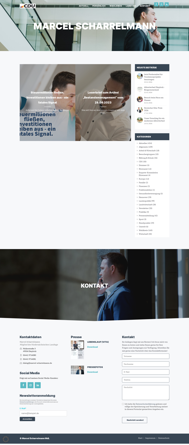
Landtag (131, 6)
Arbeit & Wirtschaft (147, 150)
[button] (6, 439)
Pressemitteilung (146, 215)
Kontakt (145, 6)
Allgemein (143, 147)
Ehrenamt (143, 169)
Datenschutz (163, 438)
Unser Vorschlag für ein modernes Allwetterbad (154, 119)
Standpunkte (144, 223)
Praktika (142, 212)
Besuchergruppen (147, 154)
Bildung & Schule (146, 158)
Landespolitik (145, 201)
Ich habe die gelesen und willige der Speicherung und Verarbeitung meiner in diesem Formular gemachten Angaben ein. (145, 406)
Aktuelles (143, 143)
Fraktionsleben (145, 190)
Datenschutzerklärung (26, 402)
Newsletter (143, 208)
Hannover (143, 197)
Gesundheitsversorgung (149, 193)
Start (140, 438)
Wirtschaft (143, 234)
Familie (142, 182)
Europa (142, 179)
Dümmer (143, 165)
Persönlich (99, 6)
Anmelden (27, 419)
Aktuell (83, 6)
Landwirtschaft (145, 204)
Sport (141, 219)
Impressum (150, 438)
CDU (141, 161)
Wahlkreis (116, 6)
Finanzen (143, 186)
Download (92, 347)
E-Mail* (23, 408)
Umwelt (142, 226)
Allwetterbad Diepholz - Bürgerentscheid (154, 88)
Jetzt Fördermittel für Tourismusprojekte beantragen (153, 77)
